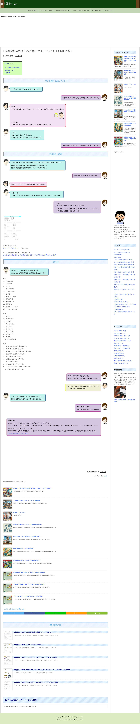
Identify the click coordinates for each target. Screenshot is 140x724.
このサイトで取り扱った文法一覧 (123, 259)
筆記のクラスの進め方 (121, 363)
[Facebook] (34, 613)
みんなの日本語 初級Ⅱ (122, 338)
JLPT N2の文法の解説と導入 (122, 252)
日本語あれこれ (118, 299)
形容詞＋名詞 (9, 70)
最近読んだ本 (118, 358)
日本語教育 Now (118, 309)
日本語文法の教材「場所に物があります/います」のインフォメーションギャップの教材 (41, 670)
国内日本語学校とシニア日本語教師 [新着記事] (23, 548)
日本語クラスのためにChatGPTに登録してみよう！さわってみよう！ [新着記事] (32, 488)
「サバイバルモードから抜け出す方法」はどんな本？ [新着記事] (28, 596)
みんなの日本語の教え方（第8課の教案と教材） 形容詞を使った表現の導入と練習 (29, 255)
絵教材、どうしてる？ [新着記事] (19, 512)
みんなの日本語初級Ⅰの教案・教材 (124, 262)
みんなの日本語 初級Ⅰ (122, 336)
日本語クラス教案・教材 (9, 16)
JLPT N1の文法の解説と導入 (122, 249)
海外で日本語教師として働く (123, 361)
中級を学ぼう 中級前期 (122, 348)
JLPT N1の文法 (120, 331)
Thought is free (79, 719)
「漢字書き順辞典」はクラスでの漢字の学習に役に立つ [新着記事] (29, 584)
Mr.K (105, 476)
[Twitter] (13, 613)
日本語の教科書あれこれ (121, 302)
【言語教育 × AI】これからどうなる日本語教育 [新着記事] (26, 500)
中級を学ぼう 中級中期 (122, 346)
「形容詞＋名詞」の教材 (12, 67)
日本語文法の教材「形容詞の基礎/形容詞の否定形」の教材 (32, 632)
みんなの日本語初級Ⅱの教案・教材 (124, 264)
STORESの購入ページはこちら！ (93, 433)
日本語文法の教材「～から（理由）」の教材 (27, 645)
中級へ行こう (119, 343)
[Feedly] (97, 613)
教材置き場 (22, 16)
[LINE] (55, 613)
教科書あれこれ (119, 353)
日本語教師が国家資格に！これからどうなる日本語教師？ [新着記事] (29, 572)
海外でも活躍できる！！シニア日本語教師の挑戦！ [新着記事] (27, 524)
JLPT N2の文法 (119, 333)
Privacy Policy (118, 254)
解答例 (7, 73)
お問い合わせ (117, 257)
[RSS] (76, 613)
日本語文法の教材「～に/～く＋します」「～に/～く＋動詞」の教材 (35, 657)
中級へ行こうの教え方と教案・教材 (124, 272)
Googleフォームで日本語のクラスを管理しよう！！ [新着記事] (28, 536)
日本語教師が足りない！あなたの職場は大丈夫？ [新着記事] (27, 560)
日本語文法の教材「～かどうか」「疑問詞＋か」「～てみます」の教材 (35, 682)
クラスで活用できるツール (122, 341)
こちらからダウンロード (11, 248)
